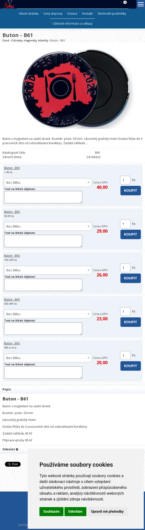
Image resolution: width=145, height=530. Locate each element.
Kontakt (87, 13)
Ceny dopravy (53, 13)
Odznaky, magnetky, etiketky (29, 40)
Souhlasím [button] (51, 511)
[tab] (72, 389)
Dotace (72, 13)
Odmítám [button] (75, 511)
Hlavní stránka (28, 13)
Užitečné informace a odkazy (72, 23)
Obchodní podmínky (112, 13)
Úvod (5, 40)
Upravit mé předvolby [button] (107, 511)
